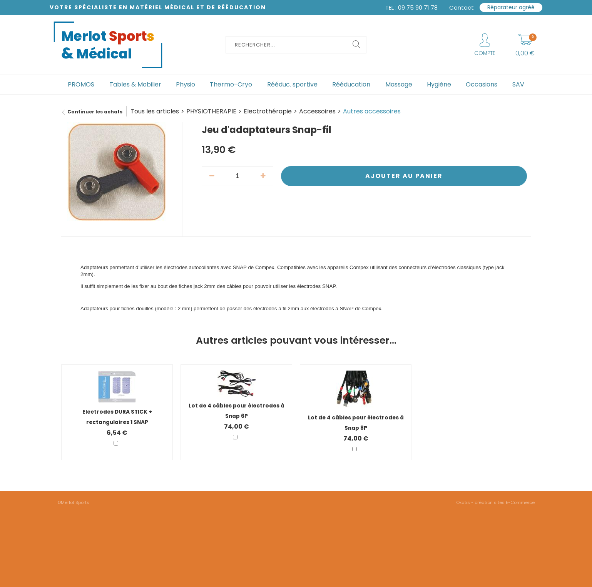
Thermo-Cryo (231, 84)
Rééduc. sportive (292, 84)
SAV (518, 84)
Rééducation (351, 84)
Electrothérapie (268, 111)
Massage (398, 84)
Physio (185, 84)
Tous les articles (154, 111)
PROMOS (81, 84)
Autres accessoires (372, 111)
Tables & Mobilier (135, 84)
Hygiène (439, 84)
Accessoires (317, 111)
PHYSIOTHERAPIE (211, 111)
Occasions (481, 84)
